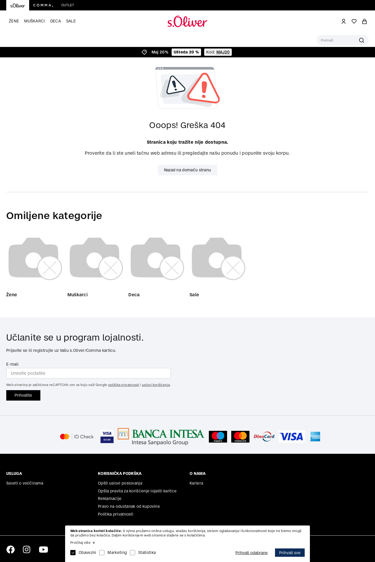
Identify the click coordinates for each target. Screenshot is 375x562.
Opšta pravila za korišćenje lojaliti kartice (137, 490)
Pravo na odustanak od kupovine (129, 506)
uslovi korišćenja (156, 385)
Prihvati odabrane (251, 552)
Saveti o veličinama (24, 483)
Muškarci (34, 21)
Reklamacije (109, 498)
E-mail (12, 364)
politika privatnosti (123, 385)
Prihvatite (23, 395)
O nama (197, 473)
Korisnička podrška (119, 473)
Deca (55, 21)
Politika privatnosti (115, 514)
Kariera (196, 483)
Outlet (67, 5)
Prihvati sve (290, 552)
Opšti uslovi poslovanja (120, 483)
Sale (71, 21)
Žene (14, 21)
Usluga (14, 473)
